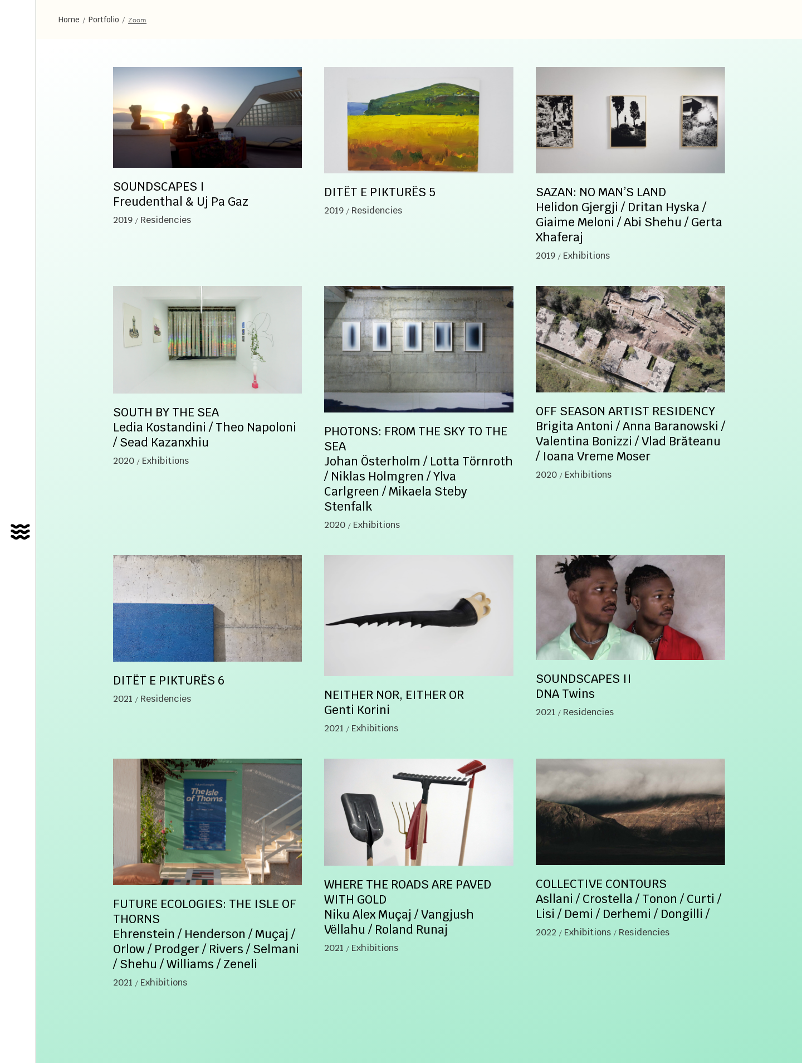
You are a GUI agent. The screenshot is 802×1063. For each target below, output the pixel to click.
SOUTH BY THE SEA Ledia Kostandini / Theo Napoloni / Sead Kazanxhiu (204, 427)
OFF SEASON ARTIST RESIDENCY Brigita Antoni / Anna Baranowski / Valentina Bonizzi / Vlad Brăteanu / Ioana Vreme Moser (630, 434)
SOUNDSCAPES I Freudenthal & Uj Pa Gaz (180, 194)
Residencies (165, 220)
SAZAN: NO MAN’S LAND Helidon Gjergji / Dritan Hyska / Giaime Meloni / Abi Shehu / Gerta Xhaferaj (629, 215)
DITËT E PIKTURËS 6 (168, 680)
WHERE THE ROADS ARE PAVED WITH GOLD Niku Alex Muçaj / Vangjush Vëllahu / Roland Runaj (407, 907)
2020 (123, 461)
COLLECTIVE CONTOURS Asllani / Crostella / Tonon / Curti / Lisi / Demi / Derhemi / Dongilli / (628, 898)
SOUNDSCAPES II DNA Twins (584, 686)
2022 (546, 932)
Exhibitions (586, 255)
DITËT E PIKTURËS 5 (380, 192)
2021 (123, 699)
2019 (123, 220)
